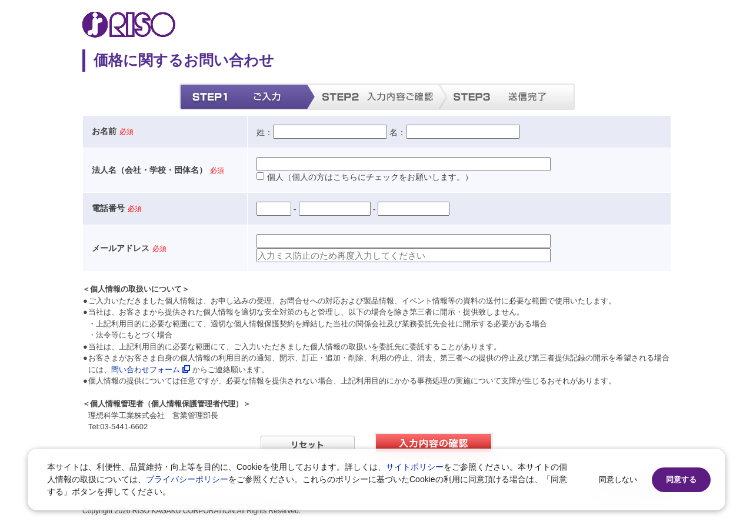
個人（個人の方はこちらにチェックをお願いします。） (364, 177)
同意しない (618, 479)
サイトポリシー (415, 467)
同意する (681, 479)
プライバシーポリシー (187, 479)
